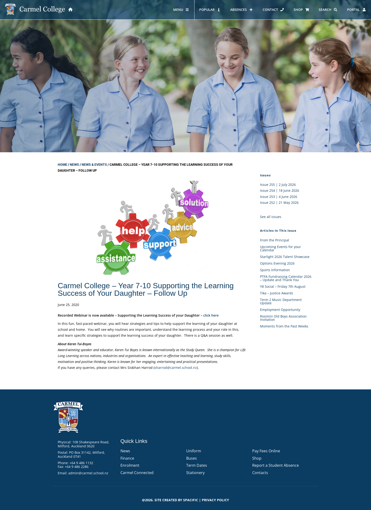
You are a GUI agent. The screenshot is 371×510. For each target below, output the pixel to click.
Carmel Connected (137, 472)
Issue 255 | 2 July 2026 (278, 184)
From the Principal (274, 240)
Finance (127, 458)
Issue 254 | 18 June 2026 (279, 190)
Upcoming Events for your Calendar (280, 248)
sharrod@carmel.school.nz (176, 367)
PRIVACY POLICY (215, 500)
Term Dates (196, 465)
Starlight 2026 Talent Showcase (284, 256)
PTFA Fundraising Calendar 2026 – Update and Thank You (285, 278)
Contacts (260, 472)
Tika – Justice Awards (276, 293)
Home (62, 164)
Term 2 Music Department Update (281, 301)
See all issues (270, 216)
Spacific (190, 500)
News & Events (94, 164)
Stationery (195, 472)
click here (211, 315)
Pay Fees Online (266, 450)
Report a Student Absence (275, 465)
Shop (256, 458)
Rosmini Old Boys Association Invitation (283, 318)
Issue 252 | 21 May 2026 (279, 202)
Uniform (193, 450)
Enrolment (129, 465)
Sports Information (275, 270)
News (74, 164)
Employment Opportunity (280, 309)
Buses (191, 458)
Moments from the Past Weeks (284, 326)
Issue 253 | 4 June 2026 (278, 196)
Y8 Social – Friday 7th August (282, 286)
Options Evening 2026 (277, 263)
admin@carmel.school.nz (88, 473)
